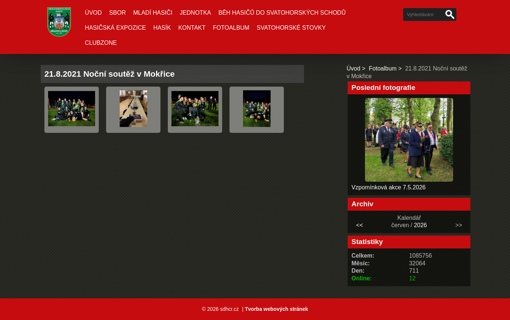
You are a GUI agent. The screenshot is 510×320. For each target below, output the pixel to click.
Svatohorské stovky (291, 28)
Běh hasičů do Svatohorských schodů (282, 13)
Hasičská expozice (115, 28)
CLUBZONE (101, 43)
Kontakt (191, 28)
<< (359, 225)
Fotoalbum (231, 28)
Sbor (117, 13)
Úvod (93, 13)
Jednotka (195, 13)
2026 (420, 225)
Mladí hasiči (153, 13)
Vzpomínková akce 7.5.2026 (388, 187)
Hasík (162, 28)
